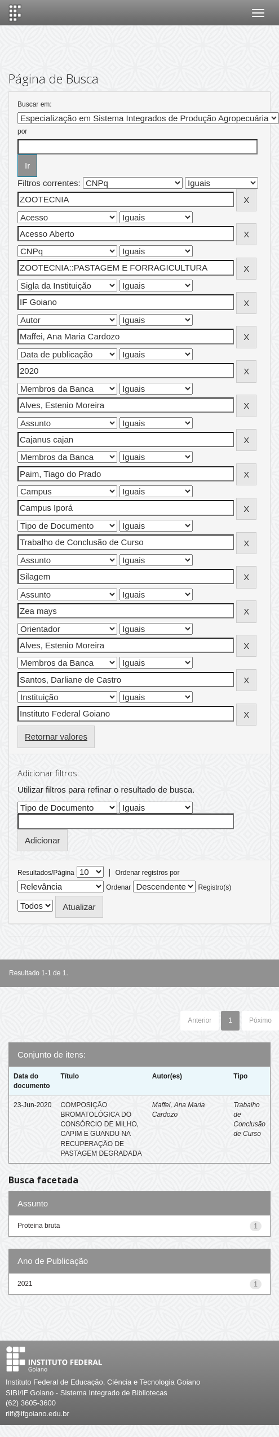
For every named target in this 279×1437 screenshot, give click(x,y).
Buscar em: (34, 104)
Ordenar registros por (147, 873)
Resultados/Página (45, 873)
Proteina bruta (38, 1226)
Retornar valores (56, 736)
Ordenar (118, 887)
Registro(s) (215, 887)
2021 (25, 1284)
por (22, 131)
